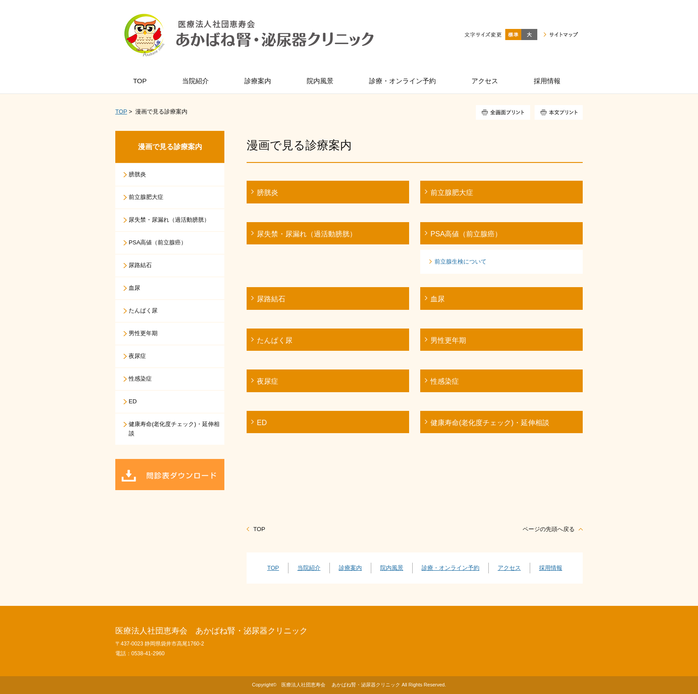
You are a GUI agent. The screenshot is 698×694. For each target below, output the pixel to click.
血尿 (437, 299)
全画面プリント (503, 112)
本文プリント (559, 112)
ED (262, 422)
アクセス (509, 567)
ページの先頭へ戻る (549, 529)
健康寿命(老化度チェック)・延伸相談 (489, 422)
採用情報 (550, 567)
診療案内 (350, 567)
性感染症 (444, 381)
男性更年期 (448, 340)
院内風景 (391, 567)
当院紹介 (309, 567)
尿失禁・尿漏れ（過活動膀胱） (307, 234)
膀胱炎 (267, 192)
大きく (529, 34)
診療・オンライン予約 (450, 567)
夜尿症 (267, 381)
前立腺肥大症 (451, 192)
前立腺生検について (460, 261)
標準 (513, 34)
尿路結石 (271, 299)
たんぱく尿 (274, 340)
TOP (121, 111)
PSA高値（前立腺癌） (466, 234)
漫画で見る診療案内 (170, 146)
